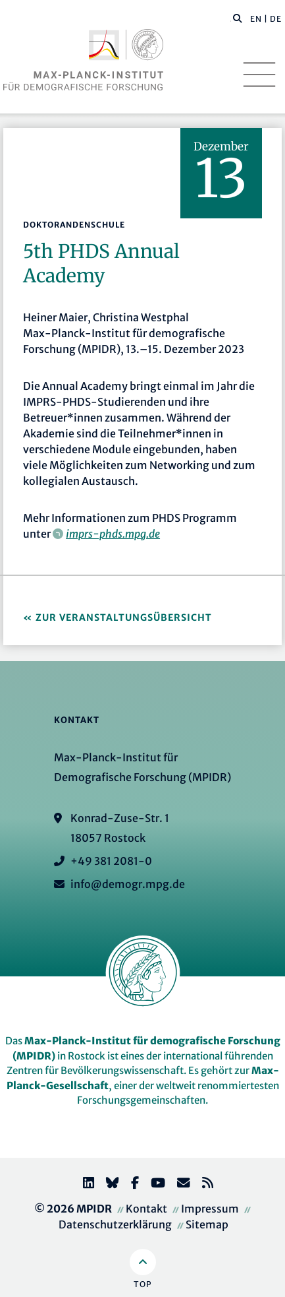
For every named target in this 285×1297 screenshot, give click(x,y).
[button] (237, 17)
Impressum (210, 1208)
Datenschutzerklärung (115, 1224)
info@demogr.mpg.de (127, 884)
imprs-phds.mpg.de (113, 533)
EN (256, 19)
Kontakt (146, 1208)
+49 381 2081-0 (111, 861)
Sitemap (207, 1224)
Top (142, 1284)
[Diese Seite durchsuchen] (230, 19)
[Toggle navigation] (259, 74)
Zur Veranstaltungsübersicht (124, 617)
